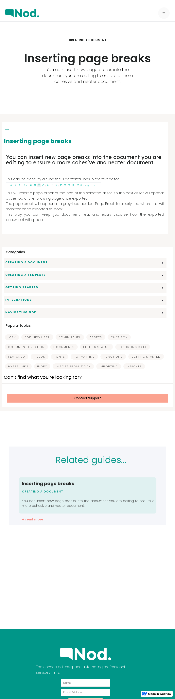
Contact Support (87, 398)
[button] (164, 13)
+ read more (32, 522)
